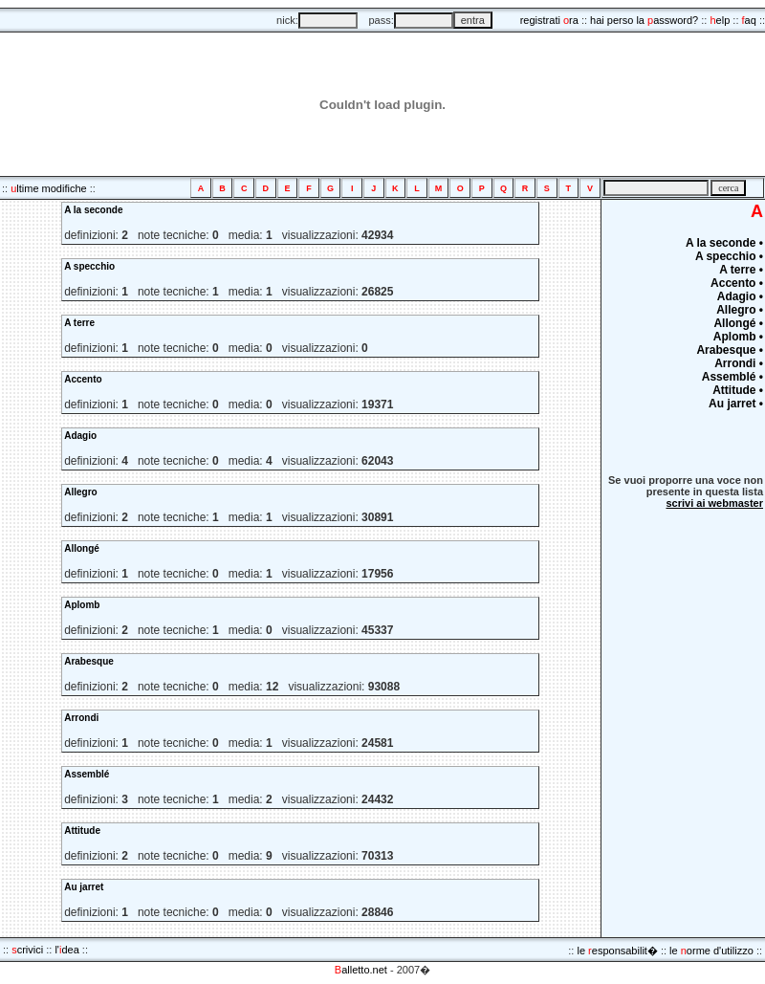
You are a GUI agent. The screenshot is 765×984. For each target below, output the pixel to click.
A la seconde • (724, 243)
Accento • (736, 283)
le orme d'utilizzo (711, 950)
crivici (27, 949)
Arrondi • (738, 363)
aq (749, 20)
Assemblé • (732, 376)
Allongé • (738, 323)
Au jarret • (736, 403)
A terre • (741, 269)
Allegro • (739, 310)
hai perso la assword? (644, 20)
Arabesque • (729, 350)
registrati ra (549, 20)
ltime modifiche (48, 188)
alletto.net (361, 969)
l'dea (66, 949)
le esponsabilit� (617, 950)
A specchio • (729, 256)
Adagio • (740, 296)
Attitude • (737, 390)
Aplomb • (738, 336)
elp (720, 20)
